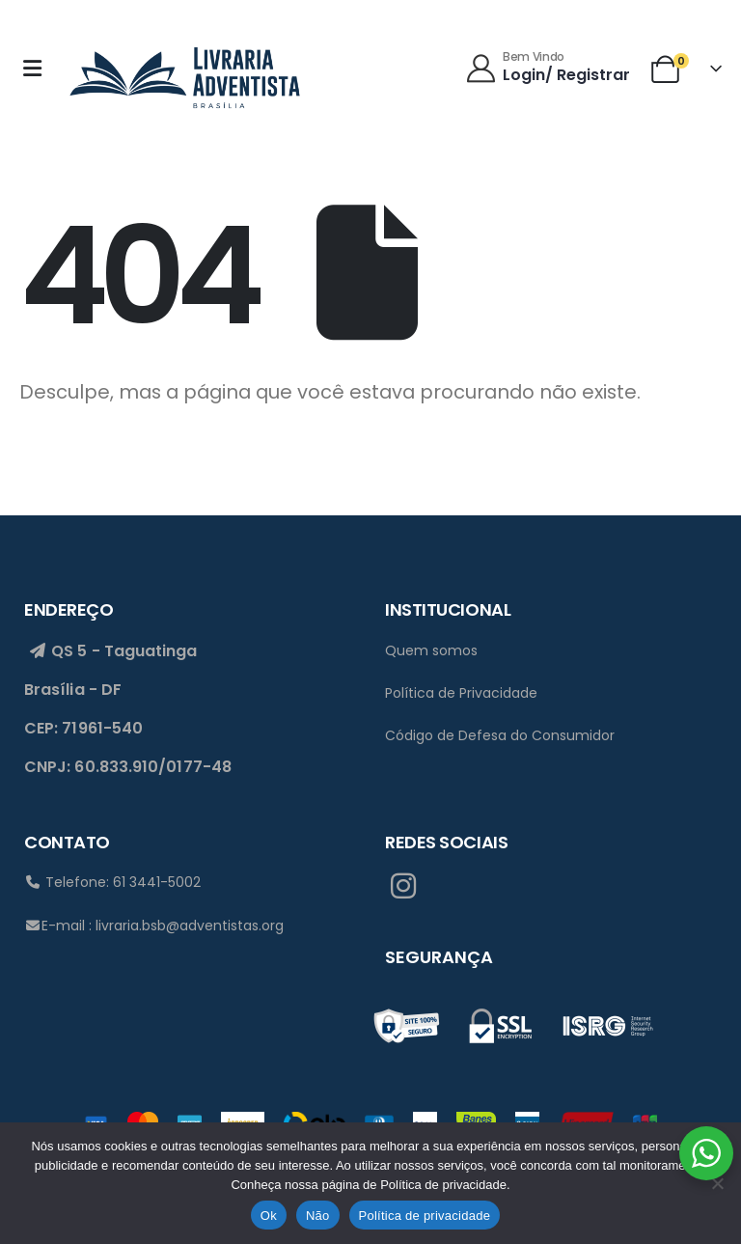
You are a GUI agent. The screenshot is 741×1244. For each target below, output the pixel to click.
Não (318, 1215)
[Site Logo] (184, 74)
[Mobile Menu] (37, 68)
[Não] (717, 1183)
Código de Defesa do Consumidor (500, 735)
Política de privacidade (425, 1215)
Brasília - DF (73, 689)
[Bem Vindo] (549, 68)
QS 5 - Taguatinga (111, 651)
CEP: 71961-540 (83, 728)
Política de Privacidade (461, 693)
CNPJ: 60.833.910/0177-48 (128, 768)
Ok (269, 1215)
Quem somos (431, 650)
